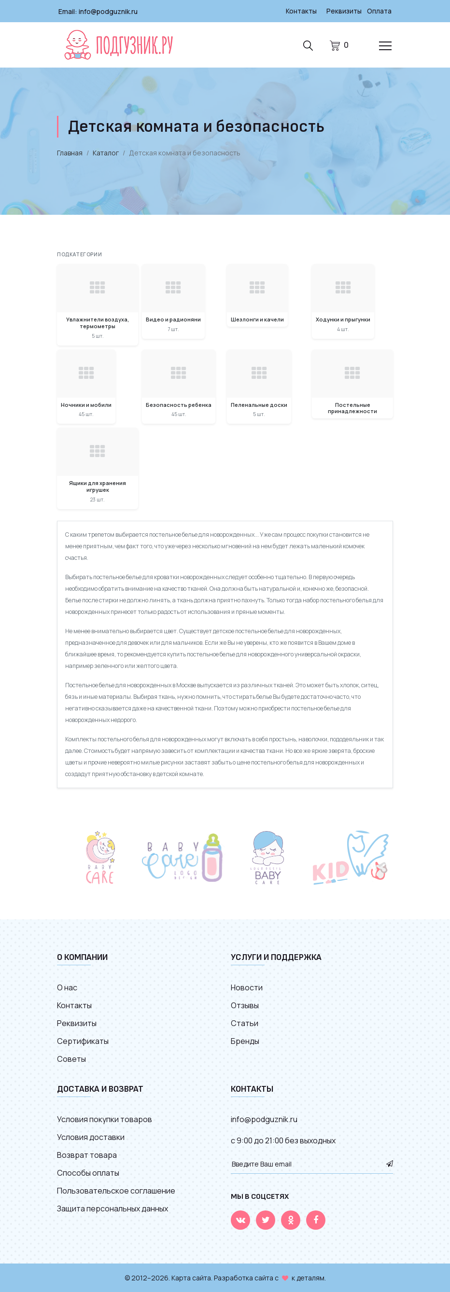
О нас (67, 987)
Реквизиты (343, 10)
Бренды (245, 1040)
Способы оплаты (88, 1172)
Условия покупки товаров (104, 1118)
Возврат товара (87, 1154)
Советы (71, 1058)
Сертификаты (83, 1040)
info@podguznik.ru (108, 10)
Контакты (300, 10)
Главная (70, 152)
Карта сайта (191, 1277)
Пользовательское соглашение (116, 1190)
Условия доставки (91, 1136)
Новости (247, 987)
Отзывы (245, 1005)
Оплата (379, 10)
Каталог (106, 152)
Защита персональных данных (112, 1208)
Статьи (244, 1022)
